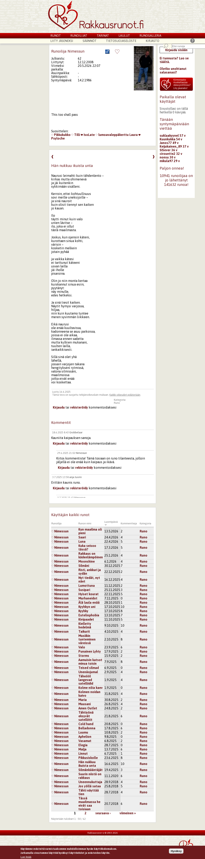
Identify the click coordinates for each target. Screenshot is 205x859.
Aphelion (84, 736)
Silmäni (83, 565)
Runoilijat (78, 35)
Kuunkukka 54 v (171, 139)
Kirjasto (152, 40)
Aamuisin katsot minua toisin (90, 661)
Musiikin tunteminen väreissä (87, 639)
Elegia (82, 745)
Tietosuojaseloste (121, 40)
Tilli (75, 135)
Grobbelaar (75, 432)
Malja (82, 749)
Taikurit (84, 631)
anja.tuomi (75, 477)
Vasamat (84, 741)
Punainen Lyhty (89, 651)
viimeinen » (128, 813)
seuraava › (103, 813)
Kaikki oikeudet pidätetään (124, 394)
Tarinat (103, 35)
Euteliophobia (88, 615)
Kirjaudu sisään (176, 50)
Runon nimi (84, 523)
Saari (82, 537)
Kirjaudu (59, 407)
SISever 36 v (168, 150)
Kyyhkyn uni (86, 607)
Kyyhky (83, 611)
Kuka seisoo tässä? (87, 547)
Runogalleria (150, 35)
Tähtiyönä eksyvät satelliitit (86, 716)
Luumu (83, 732)
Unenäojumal (88, 672)
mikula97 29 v (170, 161)
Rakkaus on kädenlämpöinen (90, 555)
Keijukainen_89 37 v (174, 146)
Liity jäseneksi (61, 40)
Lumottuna (86, 585)
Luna (81, 541)
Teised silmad (88, 668)
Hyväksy (176, 851)
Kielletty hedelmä (84, 625)
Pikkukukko (61, 135)
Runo (117, 402)
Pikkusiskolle (88, 758)
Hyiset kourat (88, 594)
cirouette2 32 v (171, 153)
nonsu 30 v (168, 157)
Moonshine (86, 561)
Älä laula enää (89, 602)
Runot (55, 35)
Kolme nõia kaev (90, 687)
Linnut (83, 753)
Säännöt (90, 40)
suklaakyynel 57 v (173, 135)
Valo (81, 647)
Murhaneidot (87, 598)
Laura (133, 135)
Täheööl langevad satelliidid (85, 679)
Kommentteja (129, 523)
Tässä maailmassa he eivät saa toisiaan (89, 803)
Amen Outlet (87, 708)
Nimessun (81, 452)
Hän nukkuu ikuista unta (87, 763)
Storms (83, 655)
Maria (82, 700)
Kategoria (145, 523)
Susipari (84, 590)
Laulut (124, 35)
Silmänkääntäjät (90, 770)
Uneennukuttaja (90, 782)
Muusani (84, 704)
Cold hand (85, 724)
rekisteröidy (79, 407)
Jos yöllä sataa (89, 786)
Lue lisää (26, 856)
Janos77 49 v (169, 143)
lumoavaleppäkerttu (112, 135)
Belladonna (86, 728)
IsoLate (88, 135)
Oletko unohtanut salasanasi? (173, 70)
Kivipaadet (86, 619)
